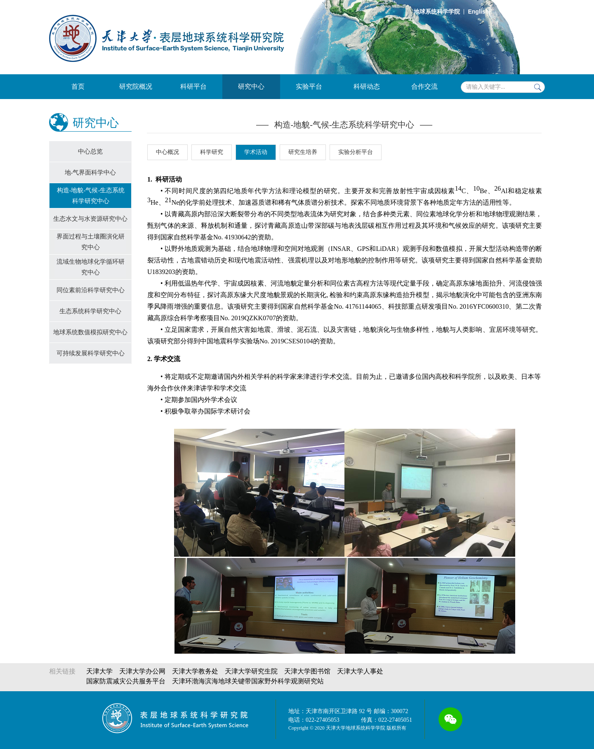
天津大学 (99, 671)
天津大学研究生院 (251, 671)
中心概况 (167, 152)
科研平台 (193, 86)
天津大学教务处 (195, 671)
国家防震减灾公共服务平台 (125, 681)
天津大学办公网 (142, 671)
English (478, 11)
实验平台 (309, 86)
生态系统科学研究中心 (90, 311)
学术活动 (255, 152)
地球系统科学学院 (437, 12)
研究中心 (251, 86)
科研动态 (367, 86)
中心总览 (90, 151)
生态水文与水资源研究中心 (90, 218)
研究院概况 (135, 86)
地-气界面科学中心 (90, 172)
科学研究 (211, 152)
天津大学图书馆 (307, 671)
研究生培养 (302, 152)
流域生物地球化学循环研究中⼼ (91, 267)
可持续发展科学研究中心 (91, 353)
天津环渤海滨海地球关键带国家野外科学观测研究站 (248, 681)
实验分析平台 (355, 152)
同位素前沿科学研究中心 (91, 290)
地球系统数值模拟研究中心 (90, 332)
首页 (78, 86)
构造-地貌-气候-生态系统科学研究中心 (91, 195)
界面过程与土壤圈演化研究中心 (91, 241)
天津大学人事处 (360, 671)
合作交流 (424, 86)
